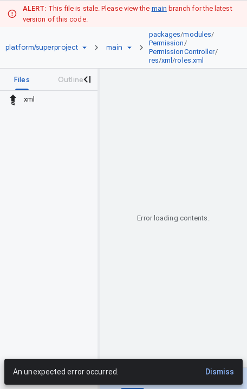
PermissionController (182, 52)
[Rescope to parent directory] (13, 99)
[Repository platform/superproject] (41, 47)
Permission (166, 43)
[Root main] (114, 47)
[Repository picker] (84, 47)
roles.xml (189, 60)
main (159, 8)
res (154, 60)
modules (197, 34)
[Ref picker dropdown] (129, 47)
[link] (188, 47)
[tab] (22, 79)
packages (165, 34)
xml (166, 60)
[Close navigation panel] (87, 79)
